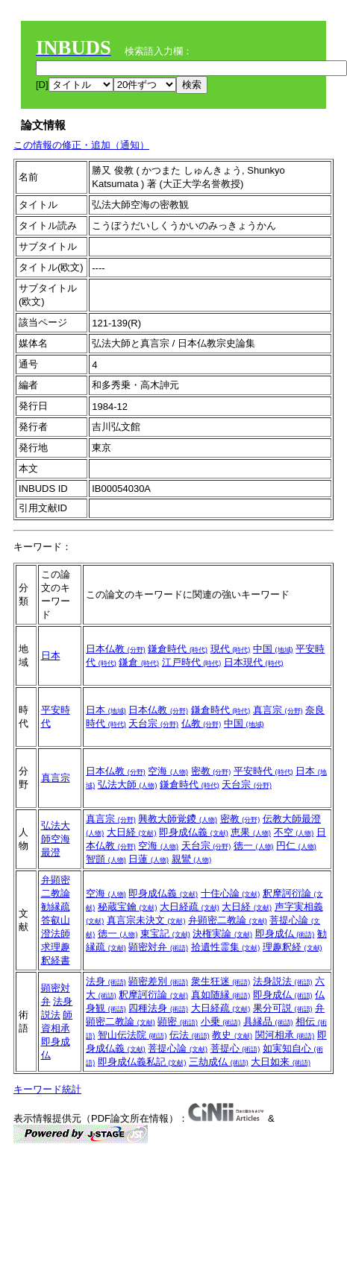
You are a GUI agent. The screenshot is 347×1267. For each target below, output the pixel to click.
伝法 (189, 1034)
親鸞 (192, 859)
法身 (106, 981)
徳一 (254, 845)
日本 (50, 655)
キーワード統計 (47, 1089)
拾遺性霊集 (225, 946)
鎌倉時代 (177, 648)
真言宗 (278, 709)
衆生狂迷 (221, 981)
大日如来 (280, 1061)
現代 (230, 648)
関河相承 (285, 1034)
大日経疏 (189, 906)
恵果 (251, 832)
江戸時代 (192, 662)
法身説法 (283, 981)
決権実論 (222, 933)
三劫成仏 (218, 1061)
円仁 (296, 845)
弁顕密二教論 (227, 920)
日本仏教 (116, 648)
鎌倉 (139, 662)
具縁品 (268, 1021)
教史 (232, 1034)
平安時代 (263, 771)
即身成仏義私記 (142, 1061)
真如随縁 (221, 994)
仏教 (201, 723)
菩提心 (235, 1048)
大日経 (132, 832)
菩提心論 (177, 1048)
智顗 (106, 859)
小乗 (221, 1021)
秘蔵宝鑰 (127, 906)
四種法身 (158, 1008)
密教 (211, 771)
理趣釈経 (292, 946)
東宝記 (165, 933)
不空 (294, 832)
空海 (168, 771)
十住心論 (230, 893)
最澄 (50, 852)
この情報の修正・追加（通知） (81, 145)
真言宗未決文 (146, 920)
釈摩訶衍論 (153, 994)
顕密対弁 (158, 946)
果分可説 (283, 1008)
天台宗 (153, 723)
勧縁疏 (55, 906)
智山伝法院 (132, 1034)
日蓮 (148, 859)
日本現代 (254, 662)
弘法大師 (127, 784)
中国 (273, 648)
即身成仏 (285, 933)
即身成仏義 (193, 832)
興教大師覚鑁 (177, 818)
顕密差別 (158, 981)
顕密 (177, 1021)
